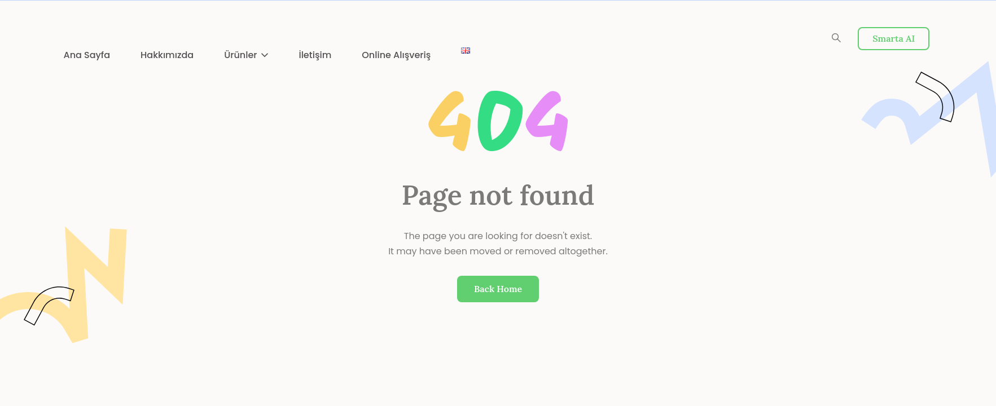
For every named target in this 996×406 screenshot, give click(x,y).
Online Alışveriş (396, 54)
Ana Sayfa (87, 54)
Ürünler (240, 54)
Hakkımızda (167, 54)
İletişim (315, 54)
